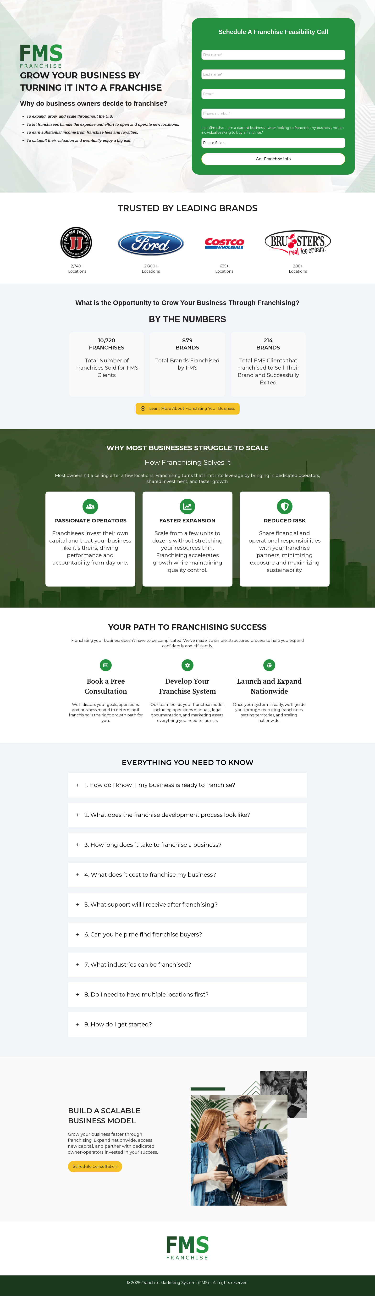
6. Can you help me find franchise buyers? (143, 934)
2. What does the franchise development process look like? (167, 814)
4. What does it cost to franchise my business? (150, 874)
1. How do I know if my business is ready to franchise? (159, 784)
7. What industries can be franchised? (137, 964)
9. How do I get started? (118, 1024)
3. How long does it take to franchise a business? (153, 844)
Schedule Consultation (95, 1166)
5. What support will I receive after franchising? (151, 904)
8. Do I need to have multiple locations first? (146, 994)
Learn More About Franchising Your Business (188, 408)
